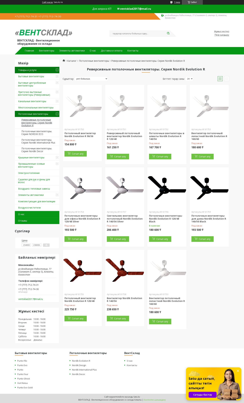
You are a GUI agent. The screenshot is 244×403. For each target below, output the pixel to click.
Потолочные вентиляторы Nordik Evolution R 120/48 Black (165, 218)
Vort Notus (22, 383)
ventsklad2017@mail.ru (30, 299)
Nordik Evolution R (81, 360)
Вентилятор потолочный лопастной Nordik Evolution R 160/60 (209, 136)
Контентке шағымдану (155, 399)
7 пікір (177, 2)
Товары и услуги (27, 70)
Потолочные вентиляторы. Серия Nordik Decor (36, 150)
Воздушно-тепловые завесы (34, 188)
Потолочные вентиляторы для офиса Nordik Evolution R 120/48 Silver (82, 218)
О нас (93, 50)
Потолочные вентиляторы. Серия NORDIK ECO (36, 133)
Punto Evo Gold (25, 387)
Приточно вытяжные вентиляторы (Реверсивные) (34, 93)
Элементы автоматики (72, 50)
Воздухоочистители (29, 207)
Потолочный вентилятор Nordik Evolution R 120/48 (80, 300)
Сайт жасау (47, 2)
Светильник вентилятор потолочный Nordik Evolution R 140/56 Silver (125, 218)
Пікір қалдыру (222, 35)
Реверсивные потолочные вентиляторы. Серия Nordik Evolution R (36, 122)
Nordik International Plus (84, 369)
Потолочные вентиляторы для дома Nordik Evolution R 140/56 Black (208, 218)
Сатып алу (77, 153)
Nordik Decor (78, 374)
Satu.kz (137, 396)
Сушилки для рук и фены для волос (34, 181)
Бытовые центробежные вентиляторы (32, 84)
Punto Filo (22, 360)
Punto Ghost (23, 378)
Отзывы (22, 220)
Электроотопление (29, 173)
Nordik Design (79, 365)
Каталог (71, 60)
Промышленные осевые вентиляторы (31, 165)
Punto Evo (22, 365)
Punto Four (22, 374)
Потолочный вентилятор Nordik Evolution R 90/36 (80, 135)
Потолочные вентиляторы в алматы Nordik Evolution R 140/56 (166, 136)
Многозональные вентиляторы (35, 107)
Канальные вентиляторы (32, 101)
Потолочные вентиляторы (33, 113)
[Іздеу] (168, 33)
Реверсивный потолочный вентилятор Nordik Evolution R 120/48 (124, 136)
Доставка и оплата (111, 50)
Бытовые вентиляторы (31, 76)
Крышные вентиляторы (31, 157)
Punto (20, 369)
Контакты (132, 50)
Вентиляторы (46, 50)
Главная (29, 50)
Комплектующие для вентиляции (36, 201)
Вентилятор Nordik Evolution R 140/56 (124, 300)
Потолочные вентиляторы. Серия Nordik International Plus (38, 141)
